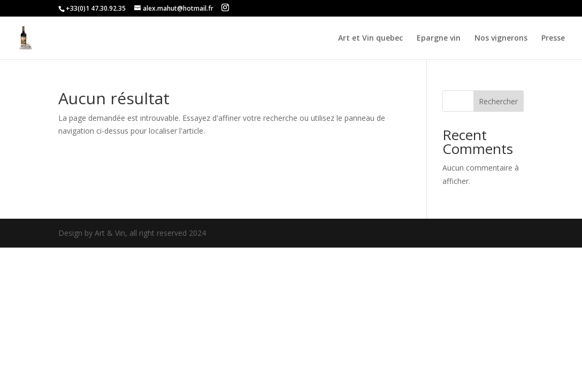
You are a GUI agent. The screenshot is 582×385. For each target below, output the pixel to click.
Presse (553, 38)
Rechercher (498, 101)
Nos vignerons (500, 38)
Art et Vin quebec (370, 38)
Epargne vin (439, 38)
